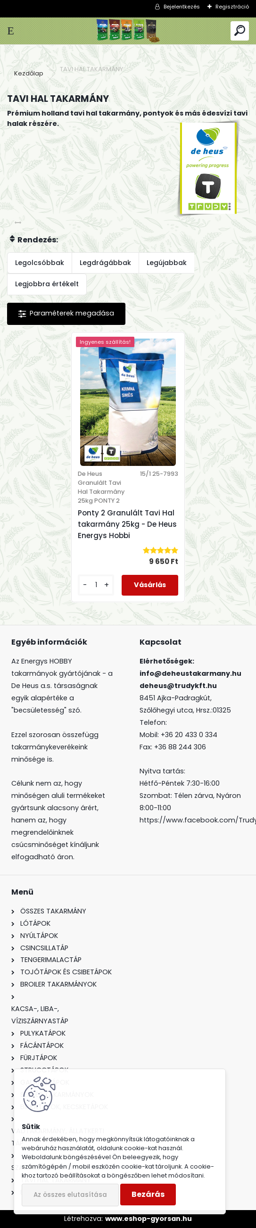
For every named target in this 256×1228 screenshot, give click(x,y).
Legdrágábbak (105, 262)
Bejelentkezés (182, 6)
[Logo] (127, 31)
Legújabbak (167, 262)
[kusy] (96, 585)
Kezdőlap (28, 73)
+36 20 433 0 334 (189, 734)
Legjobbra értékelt (47, 284)
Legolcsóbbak (39, 262)
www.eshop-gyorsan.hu (148, 1218)
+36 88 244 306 (180, 747)
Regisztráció (232, 6)
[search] (239, 30)
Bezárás (148, 1194)
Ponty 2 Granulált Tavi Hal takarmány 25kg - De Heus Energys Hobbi (127, 524)
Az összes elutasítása (70, 1194)
